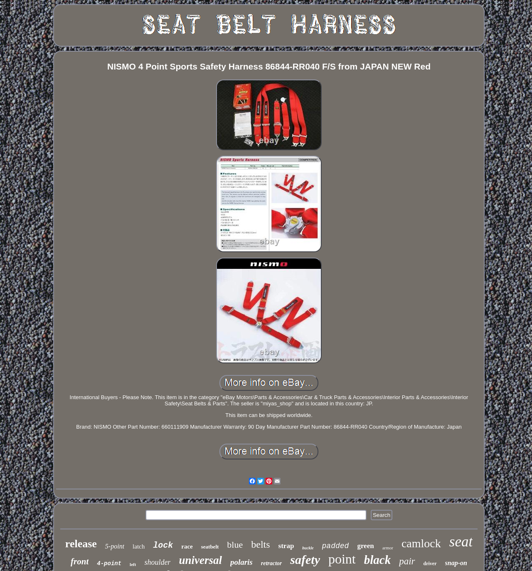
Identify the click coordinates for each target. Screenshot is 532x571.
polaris (241, 562)
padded (335, 546)
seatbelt (210, 547)
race (186, 546)
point (342, 558)
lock (163, 545)
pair (407, 561)
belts (260, 544)
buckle (307, 548)
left (133, 564)
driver (430, 563)
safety (305, 559)
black (377, 559)
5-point (114, 546)
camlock (421, 543)
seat (461, 542)
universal (200, 560)
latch (139, 546)
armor (387, 547)
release (81, 544)
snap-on (456, 562)
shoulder (157, 562)
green (365, 546)
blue (235, 544)
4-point (109, 563)
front (80, 561)
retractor (271, 563)
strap (286, 546)
